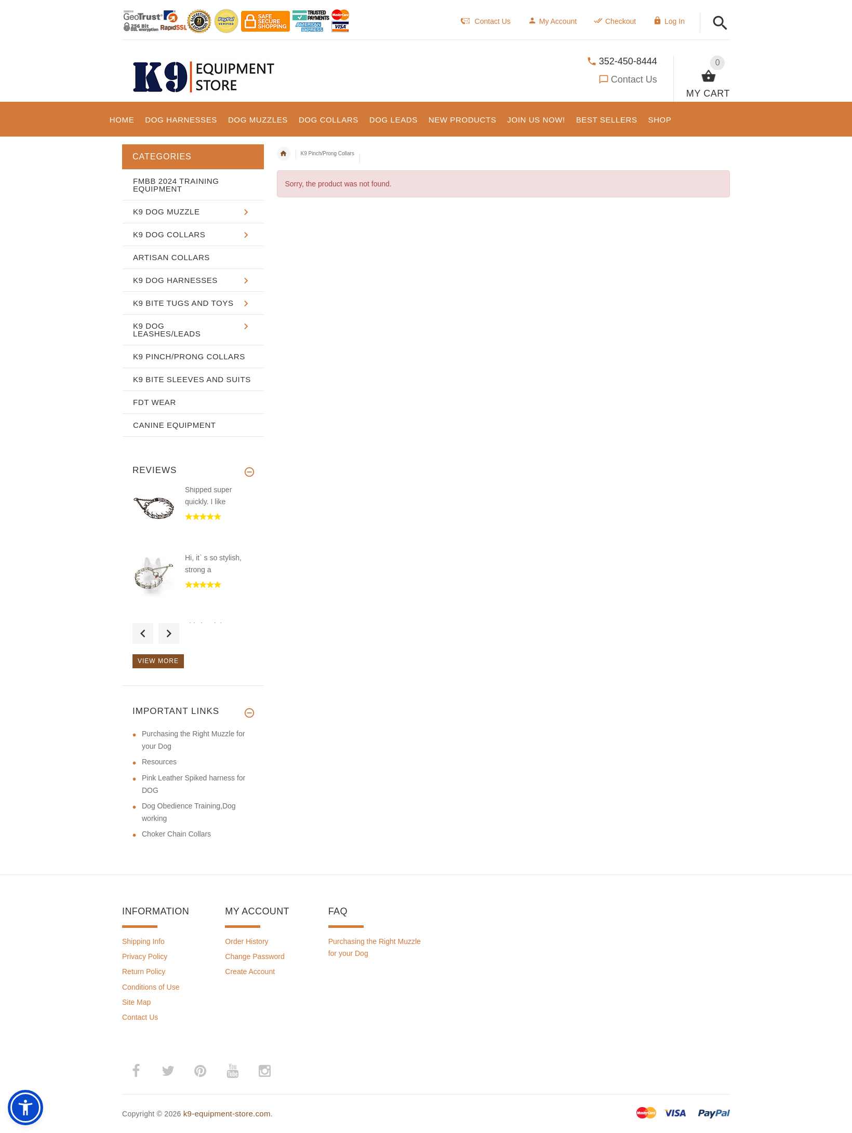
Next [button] (168, 633)
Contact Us (634, 79)
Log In (669, 21)
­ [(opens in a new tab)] (135, 1071)
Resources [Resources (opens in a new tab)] (159, 762)
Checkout (615, 21)
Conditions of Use (151, 987)
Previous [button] (142, 633)
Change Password (254, 956)
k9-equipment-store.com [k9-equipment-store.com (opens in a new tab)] (227, 1113)
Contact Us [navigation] (486, 21)
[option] (192, 518)
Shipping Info (143, 941)
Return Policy (143, 971)
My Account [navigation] (552, 21)
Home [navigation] (283, 153)
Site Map (136, 1002)
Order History (246, 941)
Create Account (250, 971)
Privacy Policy (144, 956)
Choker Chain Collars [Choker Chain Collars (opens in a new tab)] (176, 834)
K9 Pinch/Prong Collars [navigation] (327, 153)
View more (158, 661)
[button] (720, 23)
